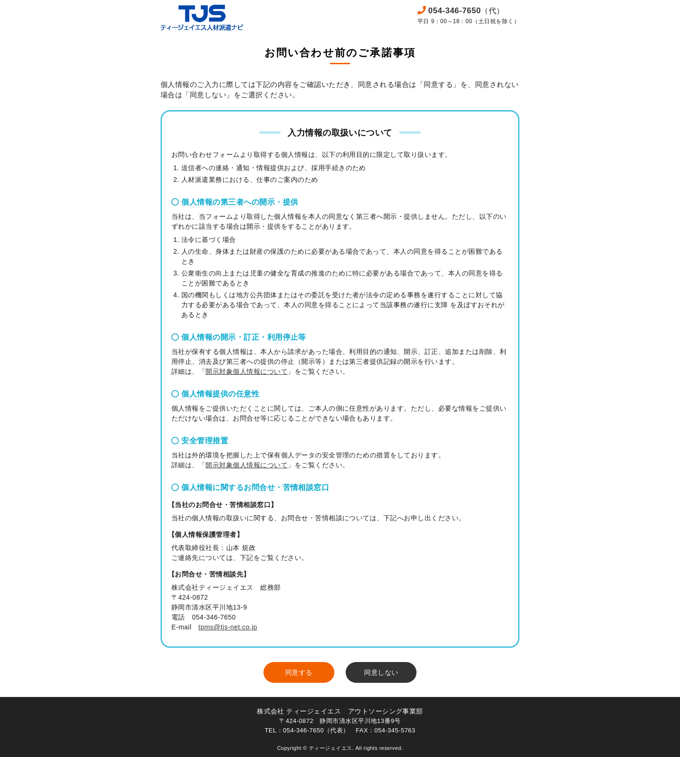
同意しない (381, 672)
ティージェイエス (330, 748)
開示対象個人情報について (246, 371)
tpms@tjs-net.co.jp (227, 627)
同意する (299, 672)
